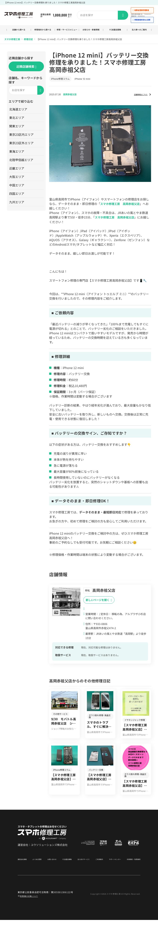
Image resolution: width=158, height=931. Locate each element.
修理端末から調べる (43, 32)
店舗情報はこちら (136, 98)
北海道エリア (19, 113)
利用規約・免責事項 (130, 870)
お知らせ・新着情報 (91, 32)
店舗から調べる (19, 31)
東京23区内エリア (22, 138)
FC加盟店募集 (115, 31)
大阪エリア (17, 180)
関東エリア (17, 130)
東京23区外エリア (22, 146)
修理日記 (28, 42)
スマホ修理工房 (12, 42)
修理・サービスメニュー (67, 32)
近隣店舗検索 (26, 70)
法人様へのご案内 (139, 31)
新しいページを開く (99, 603)
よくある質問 (38, 870)
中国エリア (17, 189)
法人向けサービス (82, 870)
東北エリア (17, 121)
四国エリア (17, 197)
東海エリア (17, 155)
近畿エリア (17, 172)
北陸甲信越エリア (22, 163)
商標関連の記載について (33, 906)
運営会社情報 (24, 870)
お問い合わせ (51, 870)
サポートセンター (111, 870)
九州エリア (17, 205)
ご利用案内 (96, 870)
